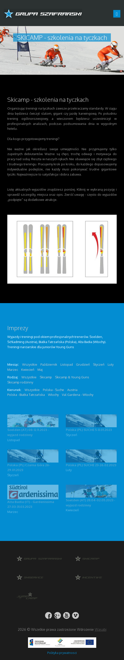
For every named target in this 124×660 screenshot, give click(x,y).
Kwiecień (72, 510)
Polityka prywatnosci (62, 653)
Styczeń (71, 435)
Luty (69, 470)
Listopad (13, 440)
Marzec (12, 512)
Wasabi (100, 629)
